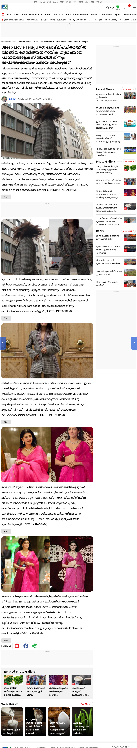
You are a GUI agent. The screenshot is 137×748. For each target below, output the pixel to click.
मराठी (61, 2)
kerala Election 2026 (32, 14)
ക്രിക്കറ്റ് (44, 19)
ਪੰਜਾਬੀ (81, 2)
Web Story (124, 19)
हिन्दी (35, 2)
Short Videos (130, 14)
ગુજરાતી (68, 2)
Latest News (105, 89)
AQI (112, 7)
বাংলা (75, 2)
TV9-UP (99, 2)
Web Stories (10, 704)
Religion (98, 19)
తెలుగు (55, 2)
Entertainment (80, 14)
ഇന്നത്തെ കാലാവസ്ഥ (14, 19)
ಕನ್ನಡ (49, 2)
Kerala (48, 14)
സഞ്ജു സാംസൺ (58, 19)
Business (95, 14)
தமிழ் (87, 2)
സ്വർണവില (32, 19)
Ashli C (12, 99)
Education (107, 14)
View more (86, 704)
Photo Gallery (111, 19)
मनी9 (92, 2)
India (68, 14)
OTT (90, 19)
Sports (118, 14)
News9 (42, 2)
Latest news (13, 14)
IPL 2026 (58, 14)
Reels (100, 231)
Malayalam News (8, 41)
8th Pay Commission (77, 19)
